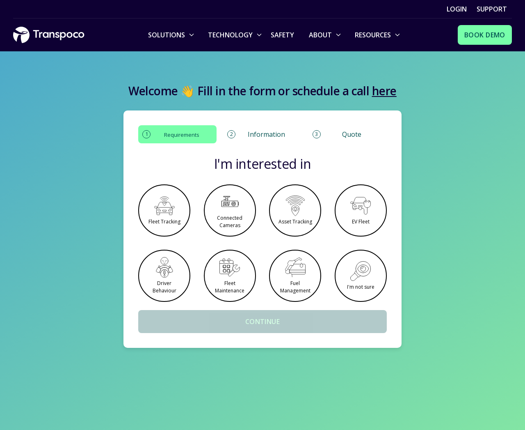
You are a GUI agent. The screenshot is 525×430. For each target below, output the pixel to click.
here (384, 91)
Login (457, 9)
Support (492, 9)
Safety (282, 34)
